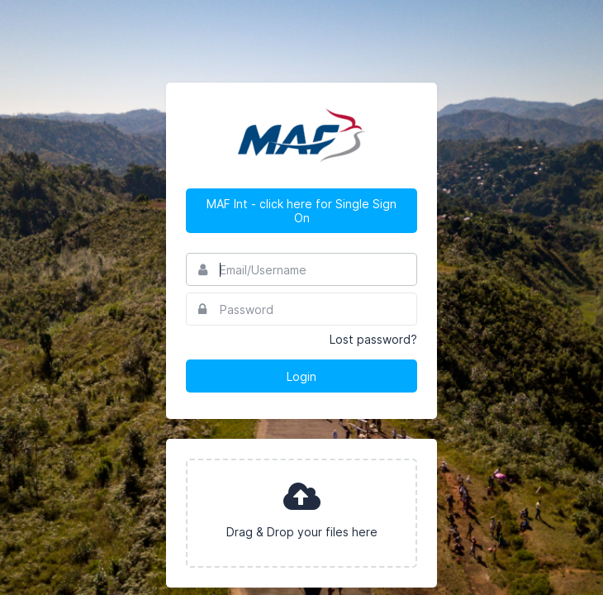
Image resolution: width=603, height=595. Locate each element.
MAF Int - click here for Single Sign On (301, 211)
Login (301, 376)
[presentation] (301, 513)
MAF (301, 135)
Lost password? (373, 339)
